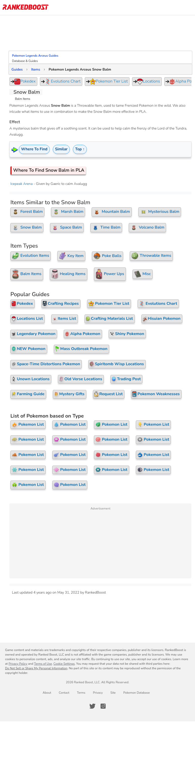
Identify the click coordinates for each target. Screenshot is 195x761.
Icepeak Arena (23, 183)
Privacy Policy (18, 679)
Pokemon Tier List (108, 81)
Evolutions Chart (62, 81)
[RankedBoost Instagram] (103, 721)
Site (113, 708)
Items (37, 69)
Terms (81, 708)
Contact (64, 708)
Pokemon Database (136, 708)
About (47, 708)
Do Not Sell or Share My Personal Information (36, 683)
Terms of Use (43, 679)
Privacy (98, 708)
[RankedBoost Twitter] (92, 721)
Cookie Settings (64, 679)
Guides (18, 69)
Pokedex (24, 81)
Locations (148, 81)
